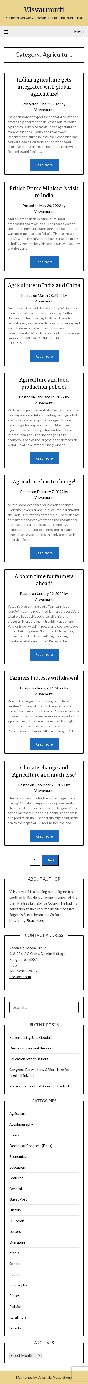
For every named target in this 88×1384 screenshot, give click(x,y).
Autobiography (21, 1124)
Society (15, 1328)
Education (17, 1167)
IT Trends (16, 1221)
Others (14, 1263)
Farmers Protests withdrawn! (44, 678)
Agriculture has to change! (44, 482)
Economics (17, 1156)
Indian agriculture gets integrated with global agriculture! (44, 87)
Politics (15, 1306)
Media (14, 1253)
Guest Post (18, 1199)
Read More (35, 920)
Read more (44, 165)
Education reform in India (29, 1059)
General (15, 1188)
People (14, 1274)
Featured (16, 1178)
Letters (15, 1231)
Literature (17, 1242)
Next (50, 860)
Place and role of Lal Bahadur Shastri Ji (39, 1086)
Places (14, 1296)
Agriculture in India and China (44, 285)
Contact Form (20, 977)
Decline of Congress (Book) (30, 1145)
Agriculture (18, 1113)
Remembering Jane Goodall (30, 1037)
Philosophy (18, 1285)
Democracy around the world (31, 1048)
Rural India (17, 1317)
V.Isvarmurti (44, 9)
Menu (79, 31)
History (15, 1210)
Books (14, 1135)
